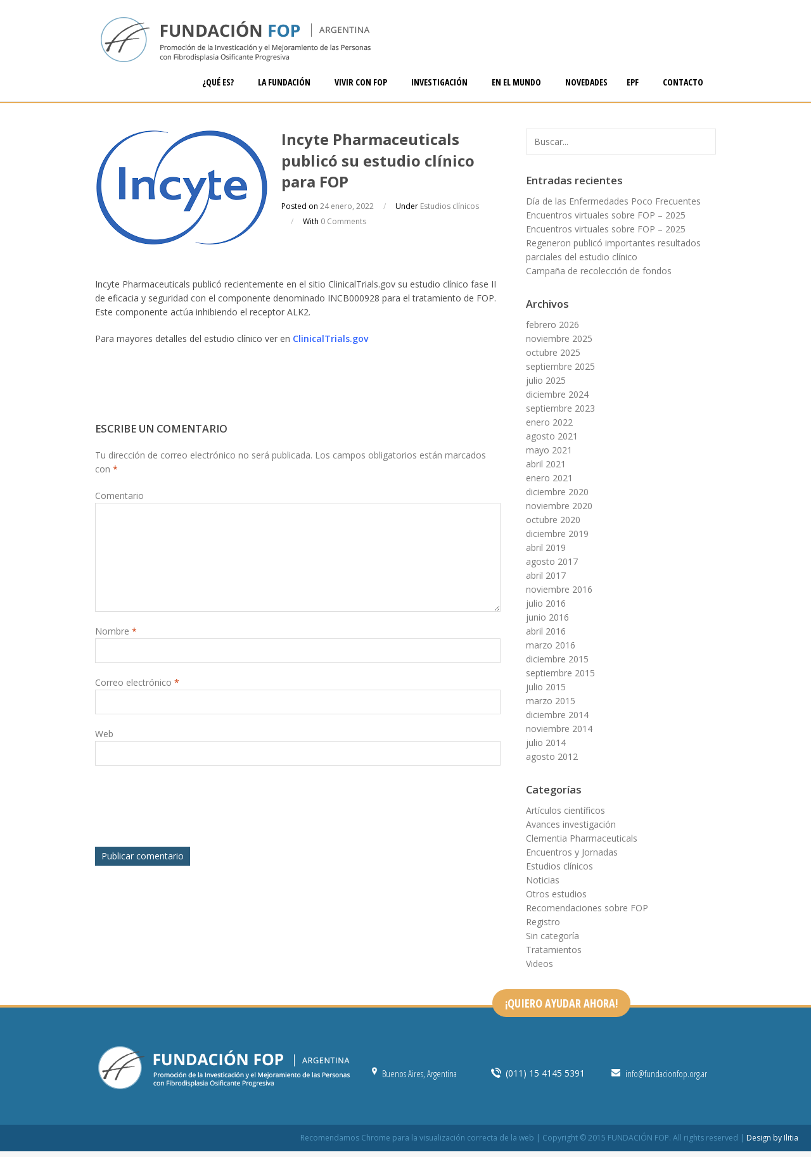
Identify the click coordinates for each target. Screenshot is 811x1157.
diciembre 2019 (557, 534)
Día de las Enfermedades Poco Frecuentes (613, 201)
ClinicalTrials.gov (330, 338)
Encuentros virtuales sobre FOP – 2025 (606, 215)
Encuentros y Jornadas (572, 852)
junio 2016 (547, 617)
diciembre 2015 (557, 659)
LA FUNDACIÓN (285, 82)
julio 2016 (546, 603)
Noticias (542, 880)
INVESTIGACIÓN (440, 82)
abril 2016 (546, 631)
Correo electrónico (137, 682)
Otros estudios (556, 894)
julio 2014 (546, 743)
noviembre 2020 (559, 506)
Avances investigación (571, 824)
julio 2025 (546, 380)
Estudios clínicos (449, 206)
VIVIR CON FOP (362, 82)
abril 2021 (546, 464)
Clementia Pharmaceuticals (581, 838)
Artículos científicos (565, 810)
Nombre (116, 631)
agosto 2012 (552, 756)
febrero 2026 (552, 325)
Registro (543, 922)
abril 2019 (546, 547)
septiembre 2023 (560, 408)
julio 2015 (546, 687)
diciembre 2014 (557, 715)
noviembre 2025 (559, 338)
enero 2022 (549, 422)
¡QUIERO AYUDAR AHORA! (561, 1003)
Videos (539, 964)
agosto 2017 (552, 561)
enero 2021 (549, 478)
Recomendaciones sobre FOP (587, 908)
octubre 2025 (553, 352)
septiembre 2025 (560, 366)
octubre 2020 (553, 520)
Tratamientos (554, 950)
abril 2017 (546, 575)
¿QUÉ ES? (219, 82)
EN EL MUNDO (517, 82)
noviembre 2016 (559, 589)
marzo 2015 (550, 701)
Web (104, 734)
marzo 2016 (550, 645)
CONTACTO (683, 82)
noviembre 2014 (559, 729)
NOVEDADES (586, 82)
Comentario (119, 496)
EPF (634, 82)
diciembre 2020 (557, 492)
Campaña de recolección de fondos (599, 271)
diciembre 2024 (557, 394)
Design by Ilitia (772, 1137)
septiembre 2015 (560, 673)
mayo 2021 (549, 450)
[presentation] (191, 809)
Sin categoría (552, 936)
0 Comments (343, 221)
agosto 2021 (552, 436)
